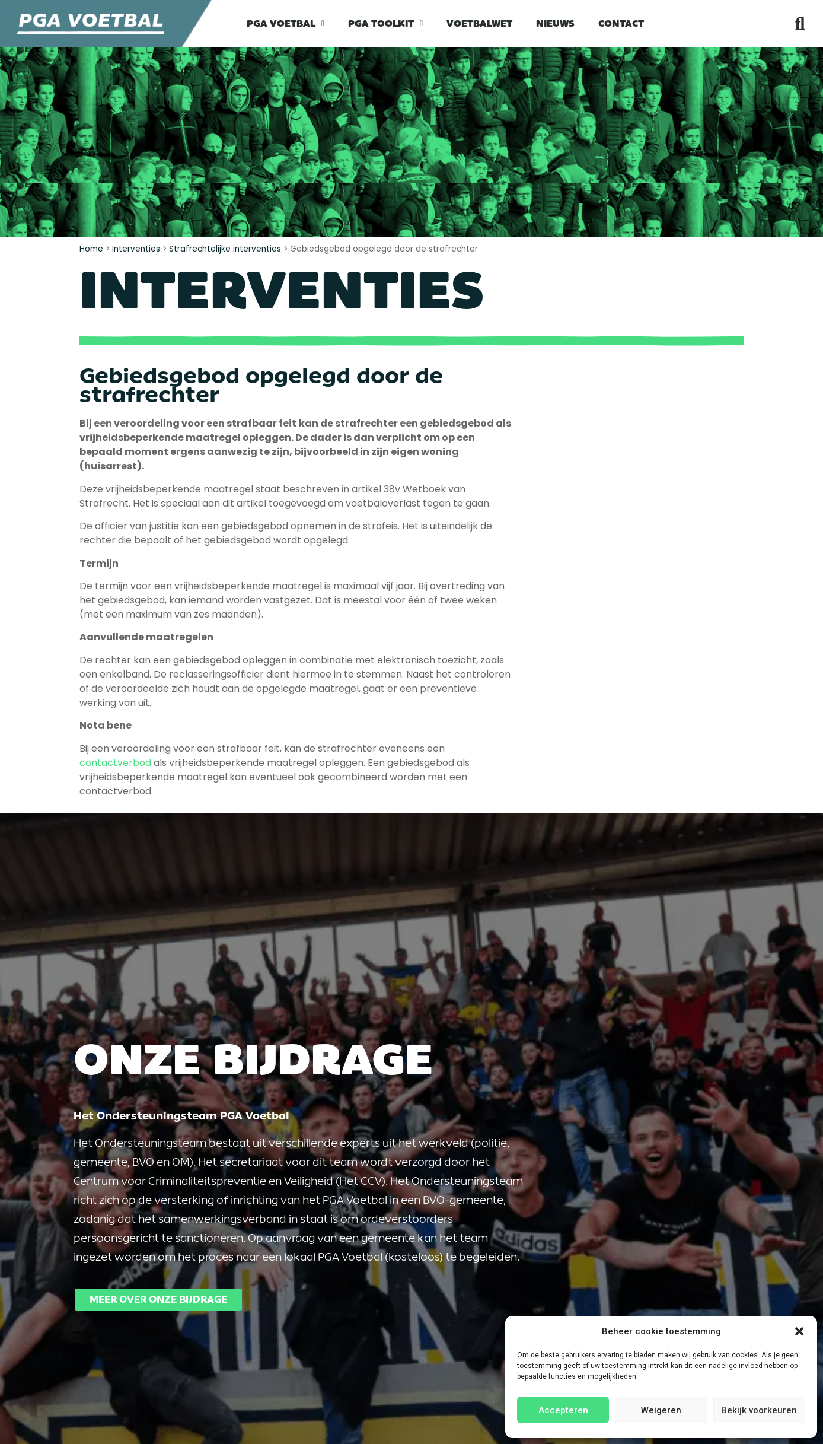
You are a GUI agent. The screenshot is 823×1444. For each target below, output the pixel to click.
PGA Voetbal (285, 24)
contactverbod (115, 762)
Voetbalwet (479, 24)
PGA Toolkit (385, 24)
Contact (621, 24)
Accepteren (563, 1410)
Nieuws (555, 24)
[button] (799, 1331)
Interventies (136, 249)
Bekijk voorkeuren (759, 1410)
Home (91, 249)
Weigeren (661, 1410)
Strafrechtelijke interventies (225, 249)
